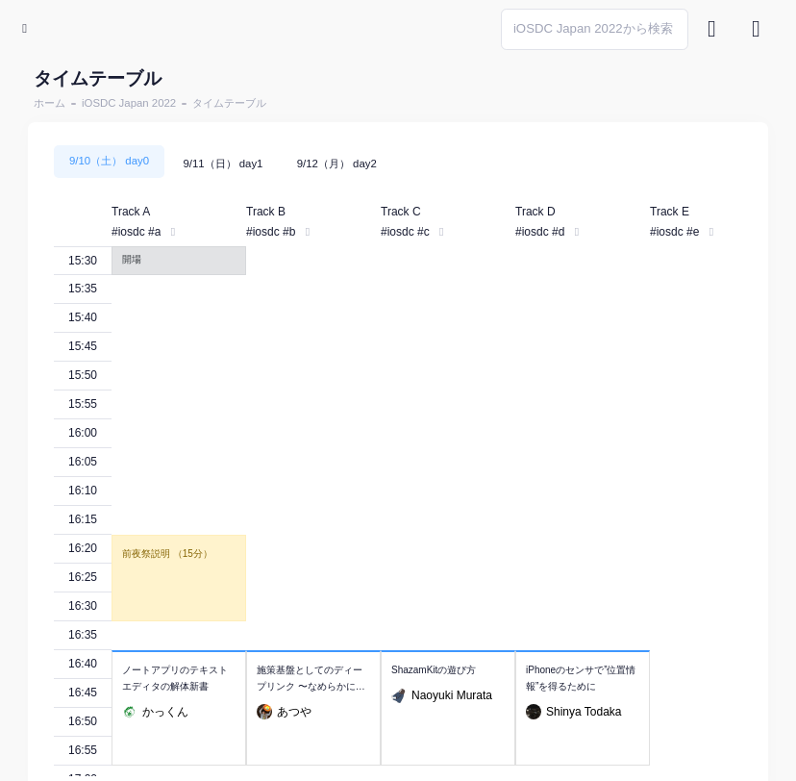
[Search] (594, 29)
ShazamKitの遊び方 (433, 670)
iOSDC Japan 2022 (129, 103)
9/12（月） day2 (337, 163)
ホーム (49, 103)
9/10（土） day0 (109, 160)
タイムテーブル (229, 103)
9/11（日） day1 (222, 163)
